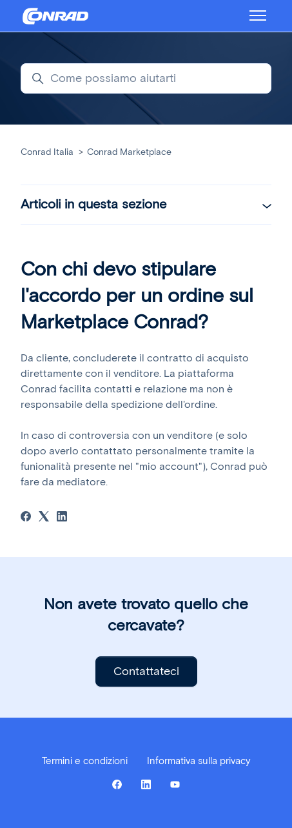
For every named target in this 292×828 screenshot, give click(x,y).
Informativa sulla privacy (199, 761)
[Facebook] (26, 518)
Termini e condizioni (85, 761)
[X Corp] (44, 518)
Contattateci (146, 671)
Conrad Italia (47, 151)
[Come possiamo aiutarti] (146, 78)
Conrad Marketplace (129, 151)
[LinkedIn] (62, 518)
